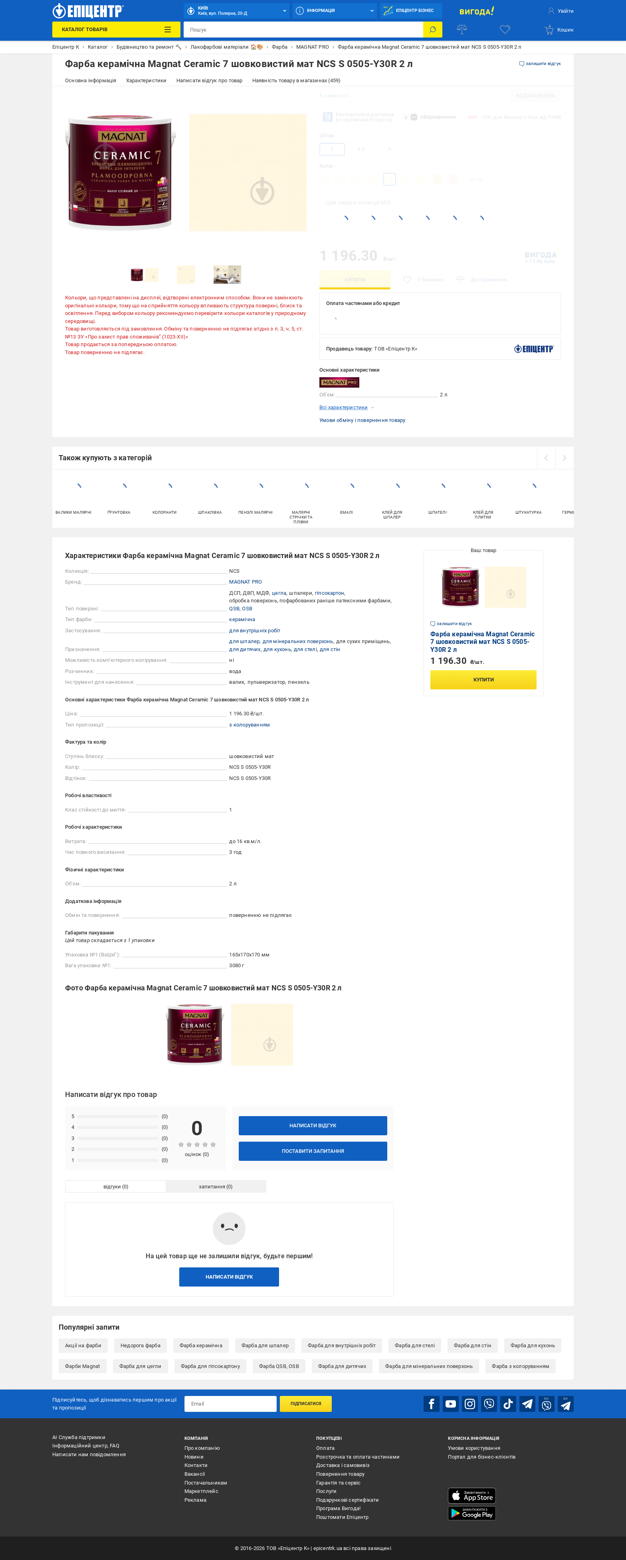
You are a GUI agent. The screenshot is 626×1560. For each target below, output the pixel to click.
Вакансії (194, 1474)
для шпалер (244, 641)
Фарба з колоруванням (520, 1366)
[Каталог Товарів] (116, 30)
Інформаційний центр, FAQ (85, 1446)
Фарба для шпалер (265, 1345)
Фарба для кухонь (533, 1345)
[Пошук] (432, 30)
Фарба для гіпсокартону (210, 1366)
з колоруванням (249, 725)
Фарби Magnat (82, 1366)
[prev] (546, 458)
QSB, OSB (240, 609)
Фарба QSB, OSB (279, 1366)
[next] (564, 458)
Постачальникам (206, 1483)
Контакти (196, 1465)
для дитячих (244, 649)
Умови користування (474, 1448)
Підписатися (306, 1403)
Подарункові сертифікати (347, 1500)
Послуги (326, 1491)
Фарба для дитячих (342, 1366)
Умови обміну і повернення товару (362, 420)
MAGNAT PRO (245, 582)
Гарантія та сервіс (338, 1483)
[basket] (559, 29)
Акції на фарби (83, 1345)
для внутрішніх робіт (254, 631)
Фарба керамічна (201, 1345)
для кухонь (277, 649)
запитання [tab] (212, 1187)
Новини (194, 1457)
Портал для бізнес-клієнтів (481, 1457)
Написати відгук (312, 1125)
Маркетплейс (201, 1491)
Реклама (195, 1500)
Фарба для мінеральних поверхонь (429, 1366)
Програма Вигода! (338, 1508)
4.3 (361, 149)
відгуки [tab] (112, 1187)
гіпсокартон (329, 593)
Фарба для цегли (140, 1366)
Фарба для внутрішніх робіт (342, 1345)
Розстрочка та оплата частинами (358, 1457)
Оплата (325, 1448)
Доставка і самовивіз (343, 1465)
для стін (330, 649)
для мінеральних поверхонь (298, 641)
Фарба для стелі (415, 1345)
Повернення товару (340, 1474)
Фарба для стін (472, 1345)
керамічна (242, 619)
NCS (385, 203)
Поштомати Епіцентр (342, 1517)
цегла (279, 593)
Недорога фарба (140, 1345)
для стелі (305, 649)
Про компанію (202, 1448)
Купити (355, 280)
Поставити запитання (313, 1151)
